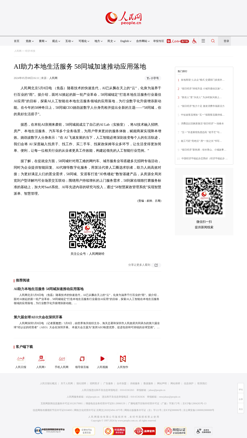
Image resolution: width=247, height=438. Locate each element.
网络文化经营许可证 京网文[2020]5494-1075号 (98, 410)
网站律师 (175, 383)
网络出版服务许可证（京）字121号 (143, 410)
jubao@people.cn (157, 390)
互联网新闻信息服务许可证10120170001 (62, 403)
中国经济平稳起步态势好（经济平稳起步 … (204, 158)
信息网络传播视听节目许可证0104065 (52, 410)
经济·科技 (30, 51)
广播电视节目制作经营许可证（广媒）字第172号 (154, 403)
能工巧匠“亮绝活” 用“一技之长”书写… (201, 141)
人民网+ (41, 360)
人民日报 (21, 360)
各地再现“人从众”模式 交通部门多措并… (203, 80)
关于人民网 (67, 383)
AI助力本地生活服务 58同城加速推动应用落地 (49, 289)
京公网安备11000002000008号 (198, 410)
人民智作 (123, 360)
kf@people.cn (92, 397)
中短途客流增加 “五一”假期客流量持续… (203, 115)
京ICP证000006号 (172, 410)
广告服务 (108, 383)
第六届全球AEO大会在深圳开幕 (38, 317)
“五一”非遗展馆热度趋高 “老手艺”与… (201, 132)
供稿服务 (135, 383)
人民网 (17, 51)
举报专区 (158, 41)
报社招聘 (81, 383)
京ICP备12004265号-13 (194, 403)
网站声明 (162, 383)
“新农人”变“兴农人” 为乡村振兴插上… (201, 97)
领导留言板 (82, 360)
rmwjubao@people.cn (169, 397)
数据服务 (148, 383)
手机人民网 (61, 360)
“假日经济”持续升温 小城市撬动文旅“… (202, 88)
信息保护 (188, 383)
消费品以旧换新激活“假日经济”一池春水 (202, 123)
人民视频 (102, 360)
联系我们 (202, 383)
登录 (226, 41)
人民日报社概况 (48, 383)
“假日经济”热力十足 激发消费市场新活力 (203, 106)
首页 (16, 41)
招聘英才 (94, 383)
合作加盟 (121, 383)
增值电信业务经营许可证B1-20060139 (105, 403)
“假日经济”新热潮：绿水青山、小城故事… (203, 149)
